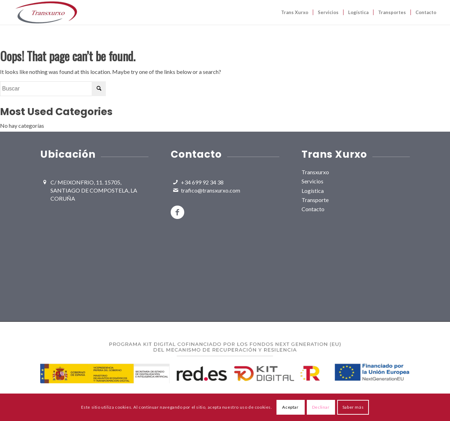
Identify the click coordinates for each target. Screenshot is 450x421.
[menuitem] (294, 12)
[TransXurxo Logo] (46, 12)
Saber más (353, 407)
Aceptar (290, 407)
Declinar (321, 407)
